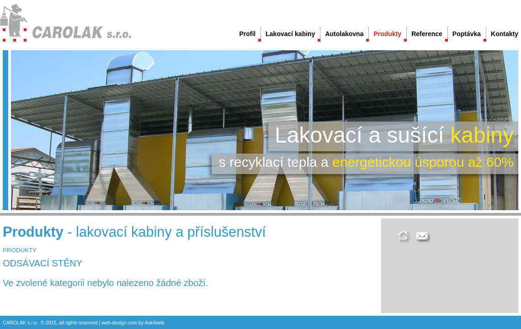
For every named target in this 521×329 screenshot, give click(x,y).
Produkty (387, 33)
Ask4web (154, 322)
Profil (247, 33)
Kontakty (504, 33)
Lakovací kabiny (290, 33)
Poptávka (466, 33)
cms (132, 322)
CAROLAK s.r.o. (20, 322)
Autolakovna (344, 33)
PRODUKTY (20, 250)
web (106, 322)
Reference (426, 33)
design (119, 322)
